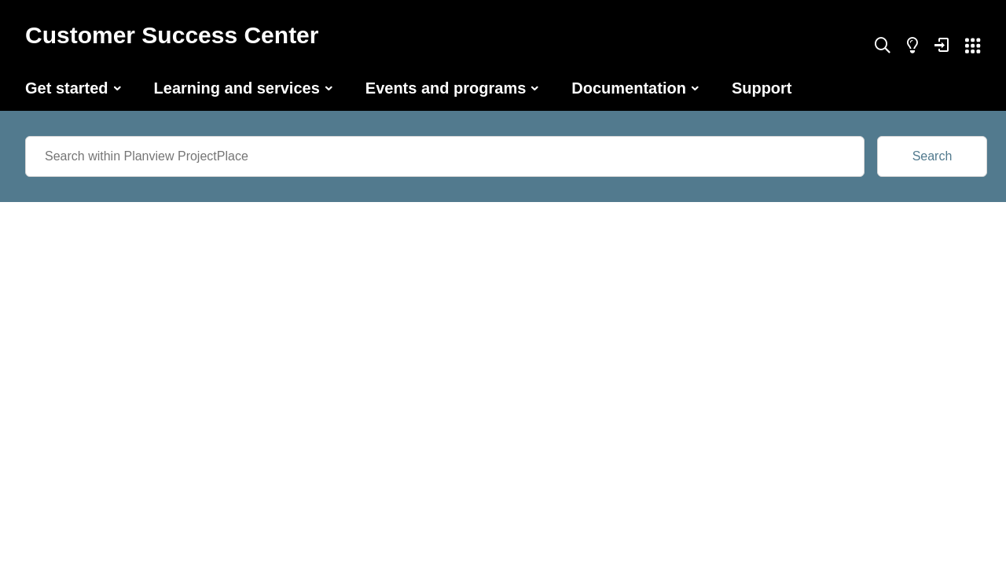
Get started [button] (66, 88)
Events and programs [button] (446, 88)
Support (762, 88)
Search (932, 156)
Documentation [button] (628, 88)
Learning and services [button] (237, 88)
